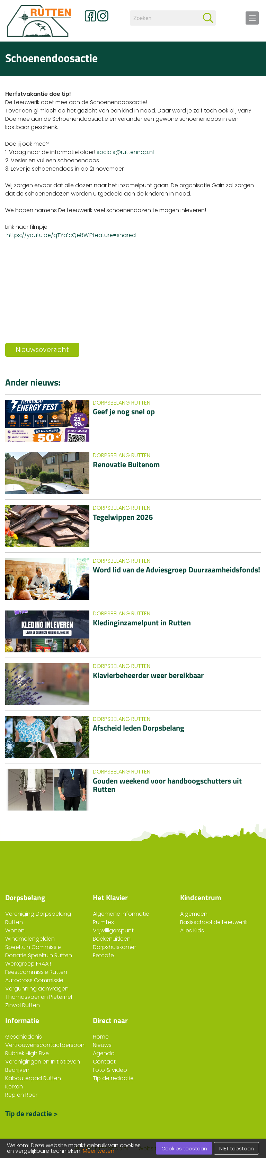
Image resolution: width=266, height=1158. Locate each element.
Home (101, 1037)
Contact (104, 1062)
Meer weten (98, 1151)
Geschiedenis (23, 1037)
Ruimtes (103, 922)
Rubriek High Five (27, 1053)
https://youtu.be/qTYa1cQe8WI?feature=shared (71, 235)
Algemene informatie (121, 914)
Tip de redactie (113, 1078)
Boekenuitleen (112, 939)
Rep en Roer (21, 1095)
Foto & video (110, 1070)
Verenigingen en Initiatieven (42, 1062)
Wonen (15, 930)
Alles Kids (192, 930)
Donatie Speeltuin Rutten (38, 955)
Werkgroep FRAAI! (28, 964)
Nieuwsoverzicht (42, 349)
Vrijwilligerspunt (113, 930)
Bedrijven (17, 1070)
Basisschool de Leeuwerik (214, 922)
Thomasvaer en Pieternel (38, 997)
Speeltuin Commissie (33, 947)
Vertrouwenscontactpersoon (45, 1045)
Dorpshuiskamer (114, 947)
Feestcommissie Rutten (36, 972)
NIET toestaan (236, 1148)
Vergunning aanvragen (37, 989)
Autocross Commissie (34, 980)
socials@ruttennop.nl (125, 152)
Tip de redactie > (31, 1113)
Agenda (104, 1053)
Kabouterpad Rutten (33, 1078)
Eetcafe (103, 955)
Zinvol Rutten (22, 1005)
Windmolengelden (30, 939)
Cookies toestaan (184, 1148)
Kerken (14, 1087)
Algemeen (193, 914)
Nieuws (102, 1045)
